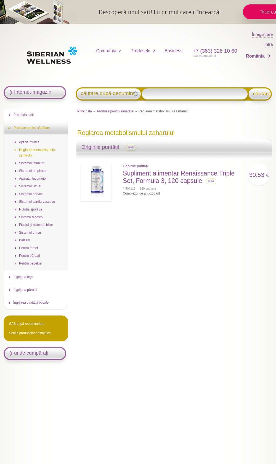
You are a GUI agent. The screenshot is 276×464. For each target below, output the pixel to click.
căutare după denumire (107, 93)
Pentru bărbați (29, 256)
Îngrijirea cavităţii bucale (31, 302)
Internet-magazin (32, 92)
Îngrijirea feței (23, 277)
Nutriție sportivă (30, 209)
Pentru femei (28, 248)
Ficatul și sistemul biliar (36, 225)
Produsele (140, 50)
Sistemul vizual (30, 186)
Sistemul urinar (30, 232)
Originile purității (135, 166)
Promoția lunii (24, 115)
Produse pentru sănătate (115, 111)
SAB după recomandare (26, 324)
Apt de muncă (29, 142)
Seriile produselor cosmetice (30, 333)
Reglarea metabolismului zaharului (37, 152)
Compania (106, 50)
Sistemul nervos (31, 194)
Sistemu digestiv (31, 217)
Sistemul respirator (33, 171)
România (256, 56)
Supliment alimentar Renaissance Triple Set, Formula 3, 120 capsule (179, 177)
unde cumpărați (31, 353)
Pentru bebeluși (30, 263)
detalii (131, 147)
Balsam (24, 240)
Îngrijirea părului (25, 290)
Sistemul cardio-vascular (37, 202)
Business (173, 50)
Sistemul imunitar (31, 163)
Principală (84, 111)
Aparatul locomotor (33, 178)
